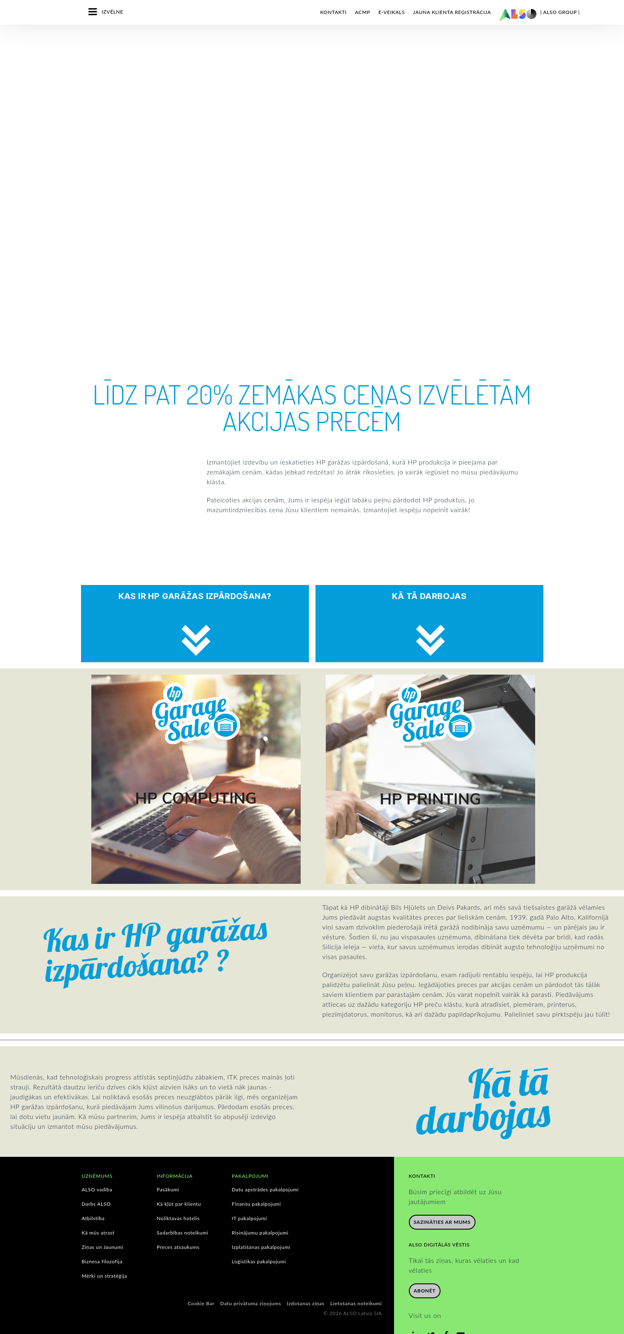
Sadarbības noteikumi (182, 1209)
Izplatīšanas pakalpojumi (261, 1224)
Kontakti (333, 12)
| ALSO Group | (560, 12)
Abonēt (425, 1267)
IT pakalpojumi (249, 1195)
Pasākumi (168, 1166)
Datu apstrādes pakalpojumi (265, 1166)
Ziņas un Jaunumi (102, 1224)
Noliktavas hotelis (178, 1195)
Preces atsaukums (178, 1224)
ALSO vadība (97, 1166)
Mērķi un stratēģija (105, 1252)
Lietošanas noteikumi (356, 1280)
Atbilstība (93, 1195)
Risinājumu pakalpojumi (260, 1209)
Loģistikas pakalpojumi (259, 1238)
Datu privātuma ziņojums (250, 1280)
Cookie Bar (201, 1280)
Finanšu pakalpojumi (256, 1181)
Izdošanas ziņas (305, 1280)
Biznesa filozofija (102, 1238)
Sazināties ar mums (442, 1198)
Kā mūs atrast (98, 1209)
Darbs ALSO (96, 1181)
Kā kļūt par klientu (179, 1181)
